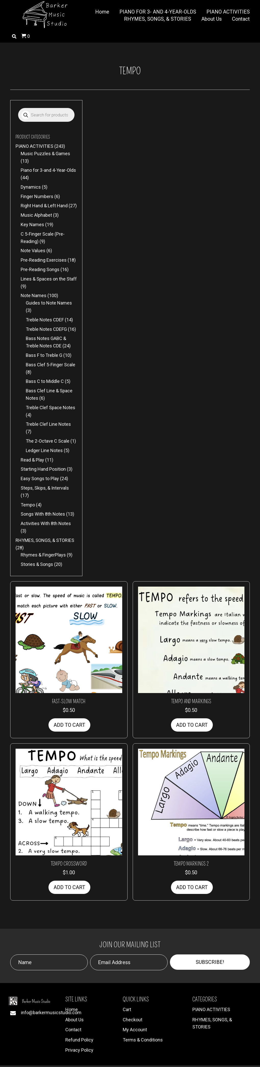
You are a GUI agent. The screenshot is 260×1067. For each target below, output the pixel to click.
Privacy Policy (79, 1050)
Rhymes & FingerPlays (43, 554)
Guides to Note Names (49, 303)
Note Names (33, 295)
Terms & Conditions (143, 1039)
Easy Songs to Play (40, 478)
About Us (74, 1019)
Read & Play (32, 460)
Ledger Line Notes (44, 450)
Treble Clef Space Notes (50, 407)
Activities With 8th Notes (46, 523)
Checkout (132, 1019)
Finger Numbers (37, 196)
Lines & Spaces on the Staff (49, 279)
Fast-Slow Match (68, 701)
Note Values (33, 250)
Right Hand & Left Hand (44, 205)
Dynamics (31, 187)
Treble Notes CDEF (45, 319)
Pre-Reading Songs (40, 269)
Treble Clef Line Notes (48, 424)
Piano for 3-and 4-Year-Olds (48, 170)
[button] (210, 962)
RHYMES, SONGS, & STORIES (45, 540)
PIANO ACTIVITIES (34, 146)
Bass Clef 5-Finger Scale (50, 364)
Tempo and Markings (191, 701)
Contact (73, 1029)
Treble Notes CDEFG (46, 329)
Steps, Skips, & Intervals (45, 488)
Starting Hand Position (43, 469)
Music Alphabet (36, 215)
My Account (135, 1029)
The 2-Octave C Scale (47, 441)
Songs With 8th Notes (43, 514)
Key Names (32, 224)
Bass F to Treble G (44, 355)
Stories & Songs (37, 564)
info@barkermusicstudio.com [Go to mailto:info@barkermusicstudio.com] (51, 1012)
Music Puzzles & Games (45, 153)
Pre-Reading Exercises (44, 260)
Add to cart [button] (69, 725)
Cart (127, 1009)
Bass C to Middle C (45, 381)
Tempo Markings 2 (191, 864)
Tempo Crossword (69, 864)
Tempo (28, 504)
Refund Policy (79, 1039)
